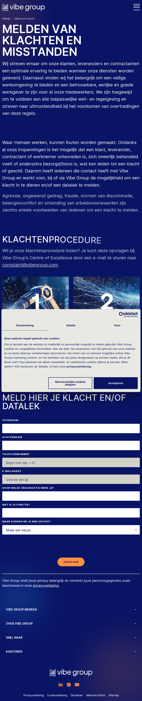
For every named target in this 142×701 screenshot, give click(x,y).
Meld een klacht (96, 695)
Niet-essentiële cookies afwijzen (70, 383)
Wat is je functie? (16, 505)
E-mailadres (11, 471)
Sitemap (114, 695)
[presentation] (71, 547)
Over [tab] (117, 325)
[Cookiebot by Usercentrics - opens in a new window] (121, 314)
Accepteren (115, 383)
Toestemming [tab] (25, 325)
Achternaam (12, 437)
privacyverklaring (79, 366)
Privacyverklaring (33, 695)
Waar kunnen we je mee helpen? (26, 521)
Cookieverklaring (57, 695)
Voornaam (10, 420)
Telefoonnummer (15, 454)
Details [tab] (71, 325)
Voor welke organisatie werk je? (28, 488)
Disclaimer (76, 695)
